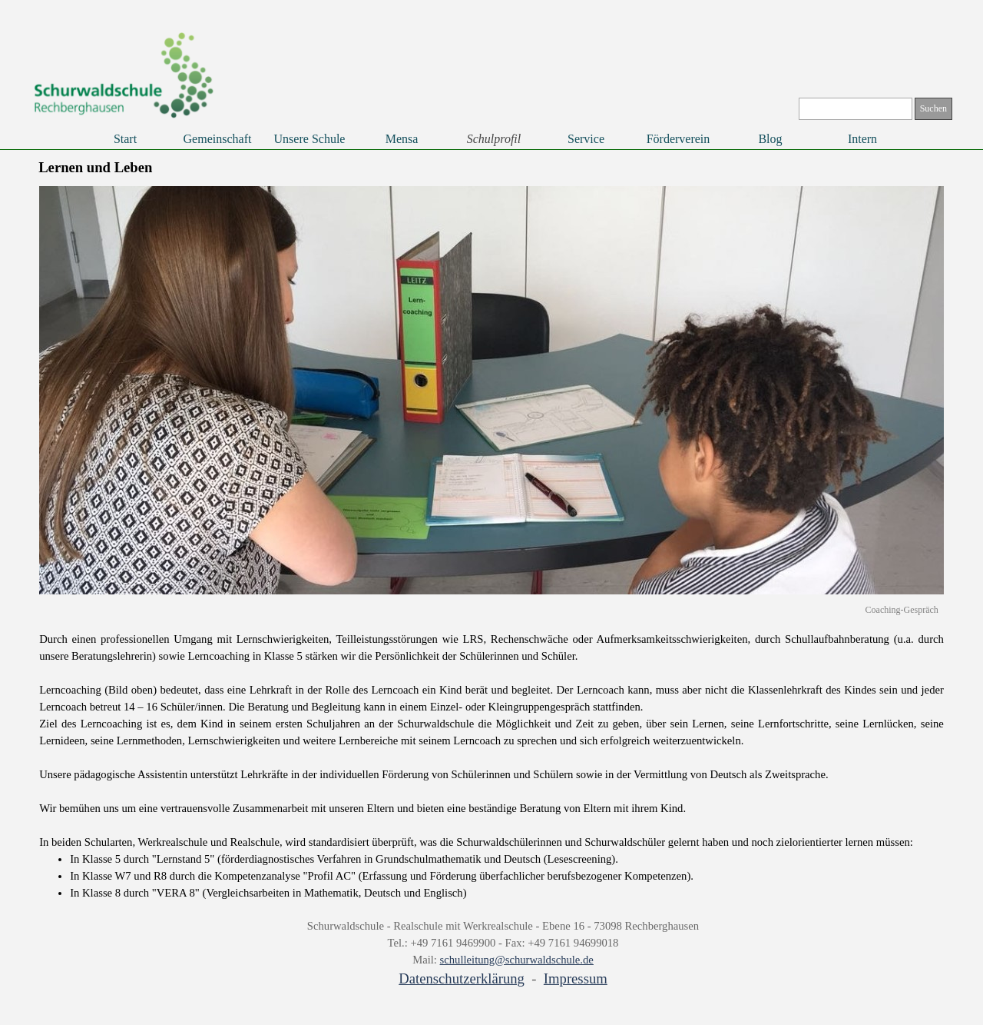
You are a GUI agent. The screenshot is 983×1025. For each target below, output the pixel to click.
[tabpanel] (491, 766)
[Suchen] (855, 109)
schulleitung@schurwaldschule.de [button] (517, 959)
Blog (770, 138)
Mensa (402, 138)
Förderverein (678, 138)
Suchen (933, 108)
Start (125, 138)
